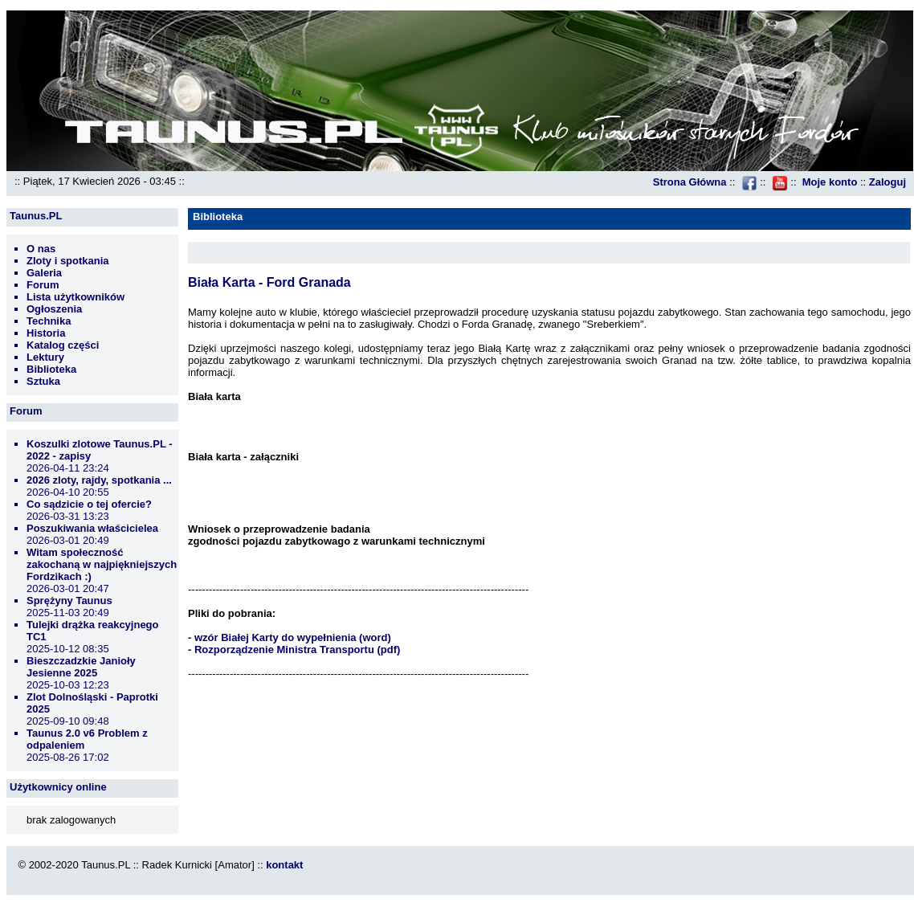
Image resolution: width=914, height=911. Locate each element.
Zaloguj (887, 182)
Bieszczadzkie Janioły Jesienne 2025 (81, 667)
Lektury (45, 357)
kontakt (284, 865)
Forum (43, 285)
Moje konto (830, 182)
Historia (46, 333)
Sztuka (43, 381)
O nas (41, 249)
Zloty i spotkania (68, 261)
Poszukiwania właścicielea (92, 528)
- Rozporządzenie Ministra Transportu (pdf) (294, 649)
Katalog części (63, 345)
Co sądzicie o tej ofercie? (89, 504)
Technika (49, 321)
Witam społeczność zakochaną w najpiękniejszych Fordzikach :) (102, 564)
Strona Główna (690, 182)
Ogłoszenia (54, 309)
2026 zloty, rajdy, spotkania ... (99, 480)
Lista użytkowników (75, 297)
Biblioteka (51, 369)
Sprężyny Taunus (69, 600)
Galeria (44, 273)
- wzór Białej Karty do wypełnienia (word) (289, 637)
